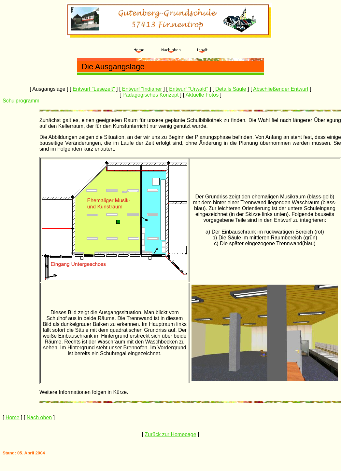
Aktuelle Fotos (202, 95)
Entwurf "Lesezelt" (94, 89)
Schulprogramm (21, 100)
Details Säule (230, 89)
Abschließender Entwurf (280, 89)
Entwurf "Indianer (142, 89)
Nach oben (39, 417)
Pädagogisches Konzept (150, 95)
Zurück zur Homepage (170, 434)
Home (13, 417)
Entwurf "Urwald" (188, 89)
